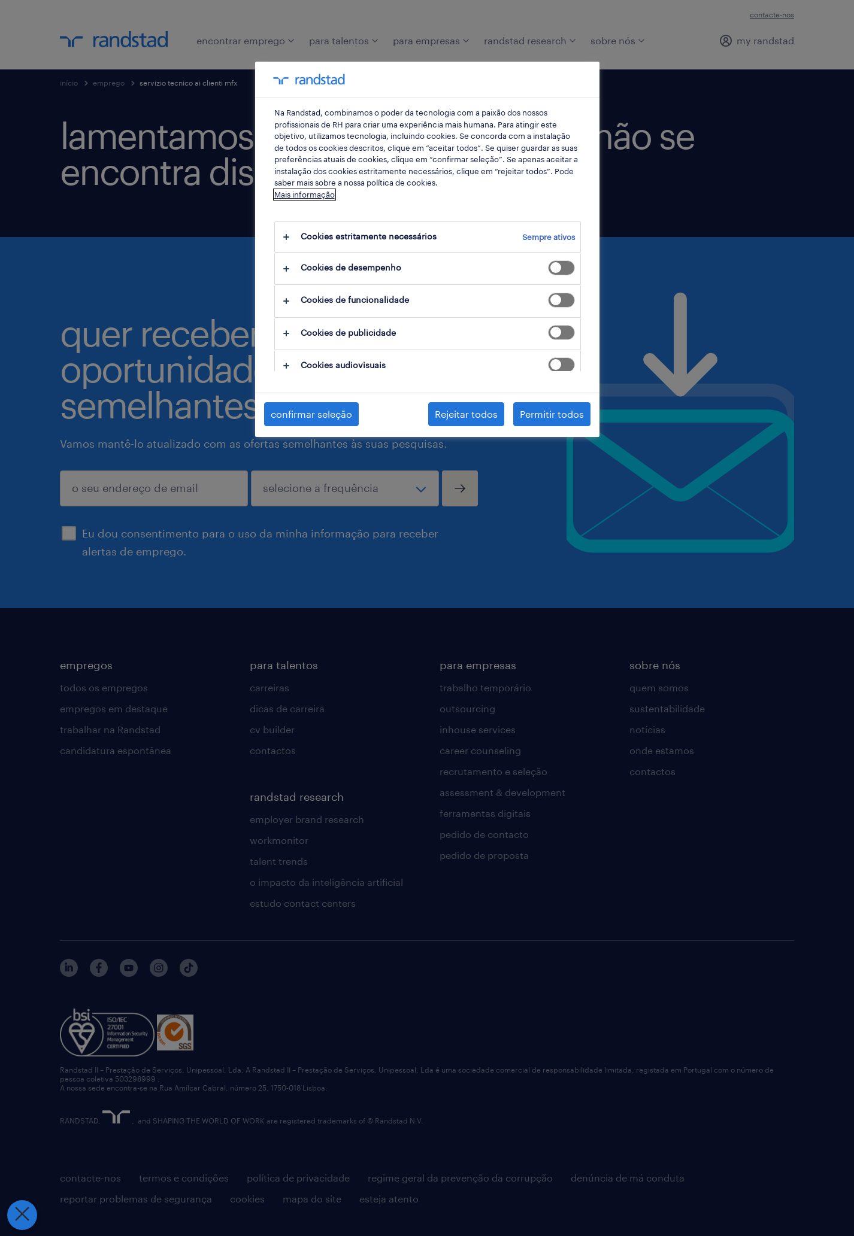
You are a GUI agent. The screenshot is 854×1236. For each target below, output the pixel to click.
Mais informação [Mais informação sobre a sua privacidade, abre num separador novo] (304, 194)
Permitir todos (552, 414)
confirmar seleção (311, 414)
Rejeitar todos (466, 414)
